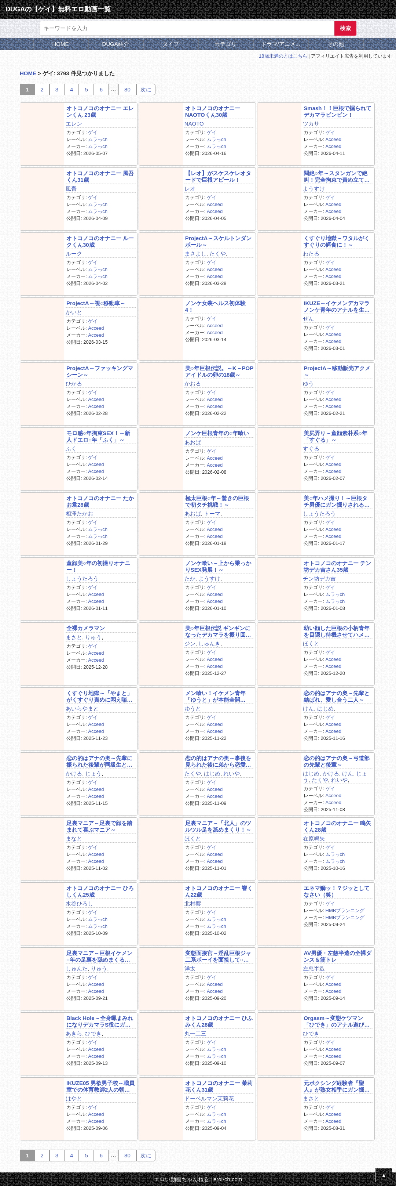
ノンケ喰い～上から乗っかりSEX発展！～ (218, 566)
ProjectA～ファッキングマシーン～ (99, 371)
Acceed (333, 139)
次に (145, 89)
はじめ (325, 708)
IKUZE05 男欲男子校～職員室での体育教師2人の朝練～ (100, 1086)
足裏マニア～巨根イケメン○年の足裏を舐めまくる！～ (99, 956)
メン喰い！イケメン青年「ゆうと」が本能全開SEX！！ (215, 696)
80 (127, 89)
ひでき (93, 1033)
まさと (74, 637)
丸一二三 (195, 1033)
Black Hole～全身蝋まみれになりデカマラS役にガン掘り (99, 1021)
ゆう (308, 383)
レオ (189, 188)
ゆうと (192, 708)
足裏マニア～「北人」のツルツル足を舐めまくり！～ (218, 826)
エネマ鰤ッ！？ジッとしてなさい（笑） (337, 891)
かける (74, 773)
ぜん (308, 318)
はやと (74, 1098)
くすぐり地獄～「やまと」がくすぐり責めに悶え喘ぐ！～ (99, 696)
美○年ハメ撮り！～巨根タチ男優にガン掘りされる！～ (337, 501)
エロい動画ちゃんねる (181, 1179)
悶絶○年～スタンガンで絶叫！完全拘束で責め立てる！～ (335, 176)
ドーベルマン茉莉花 (209, 1098)
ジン (189, 643)
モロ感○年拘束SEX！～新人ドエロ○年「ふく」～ (98, 436)
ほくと (311, 643)
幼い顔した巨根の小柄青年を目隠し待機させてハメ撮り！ (337, 631)
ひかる (74, 383)
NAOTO (194, 123)
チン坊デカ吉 (319, 578)
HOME (60, 44)
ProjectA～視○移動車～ (95, 303)
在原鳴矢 (314, 838)
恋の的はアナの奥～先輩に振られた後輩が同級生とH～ (99, 761)
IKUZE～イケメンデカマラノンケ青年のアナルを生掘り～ (337, 306)
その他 (335, 44)
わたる (311, 253)
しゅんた (77, 968)
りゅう (93, 637)
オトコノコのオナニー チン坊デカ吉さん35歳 (337, 566)
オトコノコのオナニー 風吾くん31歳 (100, 176)
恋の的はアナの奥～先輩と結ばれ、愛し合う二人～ (337, 696)
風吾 (71, 188)
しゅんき (209, 643)
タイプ (170, 44)
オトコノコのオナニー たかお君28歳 (100, 501)
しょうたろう (319, 513)
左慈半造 (314, 968)
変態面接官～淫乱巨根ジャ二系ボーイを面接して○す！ (218, 956)
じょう (93, 773)
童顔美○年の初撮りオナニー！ (98, 566)
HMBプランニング (345, 910)
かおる (192, 383)
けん (308, 708)
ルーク (74, 253)
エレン (74, 123)
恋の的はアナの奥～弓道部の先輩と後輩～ (337, 761)
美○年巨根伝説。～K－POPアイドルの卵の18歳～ (219, 371)
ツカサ (311, 123)
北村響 (192, 903)
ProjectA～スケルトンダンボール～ (218, 241)
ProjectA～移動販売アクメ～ (337, 371)
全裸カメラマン (85, 628)
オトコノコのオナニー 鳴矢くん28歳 (337, 826)
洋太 (189, 968)
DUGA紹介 (115, 44)
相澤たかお (79, 513)
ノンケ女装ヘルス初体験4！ (215, 306)
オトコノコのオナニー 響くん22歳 (219, 891)
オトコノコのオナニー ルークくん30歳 (100, 241)
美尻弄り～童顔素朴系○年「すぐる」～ (335, 436)
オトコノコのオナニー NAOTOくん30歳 (212, 111)
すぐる (311, 448)
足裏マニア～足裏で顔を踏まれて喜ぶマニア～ (99, 826)
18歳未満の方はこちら (283, 56)
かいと (74, 312)
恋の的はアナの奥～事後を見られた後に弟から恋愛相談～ (218, 761)
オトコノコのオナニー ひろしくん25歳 (100, 891)
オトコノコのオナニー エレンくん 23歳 (100, 111)
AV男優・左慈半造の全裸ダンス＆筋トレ (337, 956)
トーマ (212, 513)
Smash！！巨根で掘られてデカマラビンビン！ (337, 111)
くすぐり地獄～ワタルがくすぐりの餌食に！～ (337, 241)
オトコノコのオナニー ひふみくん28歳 (219, 1021)
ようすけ (314, 188)
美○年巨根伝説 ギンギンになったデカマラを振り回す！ (217, 631)
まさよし (195, 253)
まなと (74, 838)
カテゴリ (225, 44)
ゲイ (93, 132)
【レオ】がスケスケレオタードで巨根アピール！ (218, 176)
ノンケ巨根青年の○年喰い (217, 433)
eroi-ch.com (227, 1179)
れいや (231, 773)
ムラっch (97, 139)
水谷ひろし (79, 903)
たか (189, 578)
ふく (71, 448)
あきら (74, 1033)
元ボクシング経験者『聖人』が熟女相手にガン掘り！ (334, 1086)
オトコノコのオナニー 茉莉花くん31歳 (219, 1086)
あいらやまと (82, 708)
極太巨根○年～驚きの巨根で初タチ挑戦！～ (217, 501)
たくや (217, 253)
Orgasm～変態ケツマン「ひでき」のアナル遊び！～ (337, 1021)
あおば (192, 442)
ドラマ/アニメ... (280, 44)
